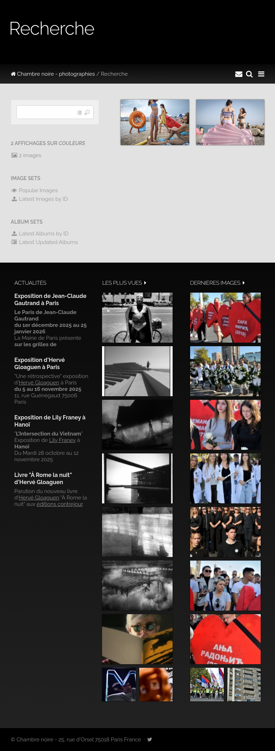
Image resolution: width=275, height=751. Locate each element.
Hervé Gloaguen (39, 382)
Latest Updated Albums (44, 242)
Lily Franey (62, 440)
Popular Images (34, 190)
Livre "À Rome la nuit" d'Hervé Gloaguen (43, 479)
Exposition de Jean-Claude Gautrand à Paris (50, 300)
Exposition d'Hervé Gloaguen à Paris (39, 363)
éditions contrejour (59, 504)
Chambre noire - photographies (53, 74)
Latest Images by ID (39, 199)
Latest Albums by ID (40, 233)
